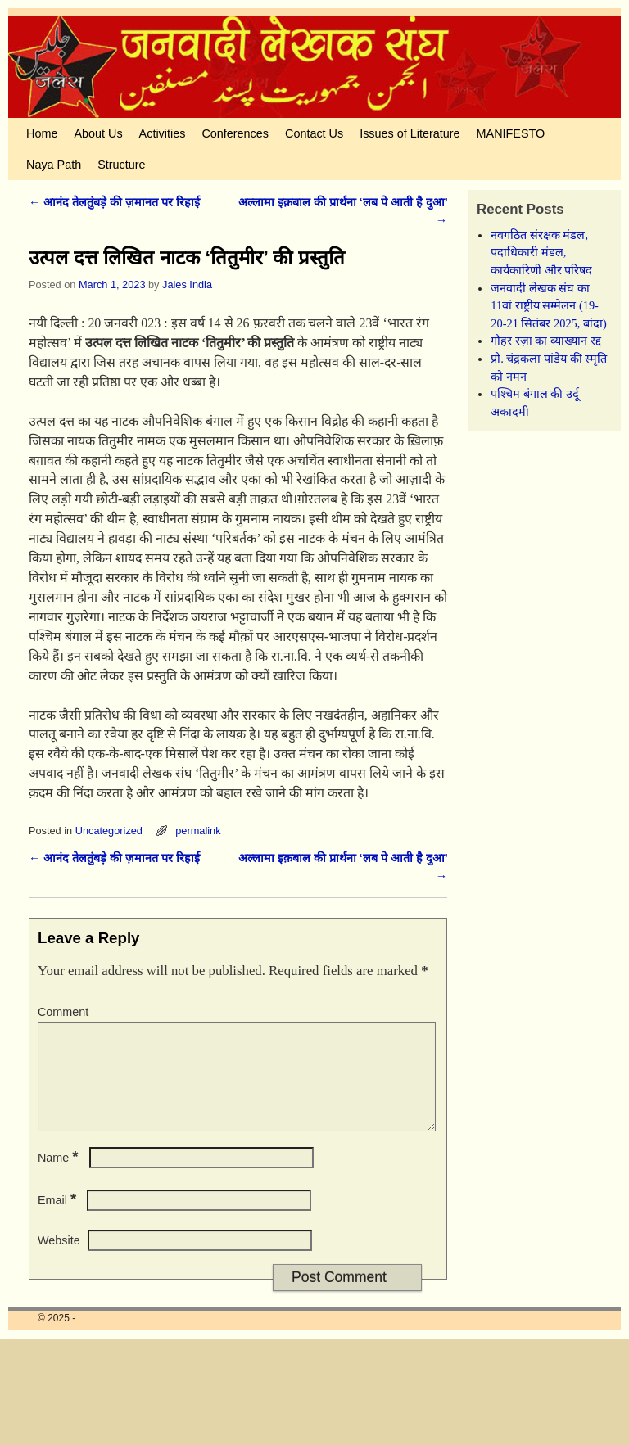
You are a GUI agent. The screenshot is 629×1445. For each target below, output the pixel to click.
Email (58, 1219)
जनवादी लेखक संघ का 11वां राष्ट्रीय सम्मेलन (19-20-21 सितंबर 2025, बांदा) (549, 306)
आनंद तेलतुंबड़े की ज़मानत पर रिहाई (114, 202)
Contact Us (314, 133)
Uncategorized (109, 830)
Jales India (187, 284)
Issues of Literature (409, 133)
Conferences (235, 133)
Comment (63, 1011)
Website (59, 1260)
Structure (121, 164)
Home (41, 133)
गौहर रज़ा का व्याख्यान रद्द (545, 340)
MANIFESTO (511, 133)
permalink (197, 830)
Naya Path (53, 164)
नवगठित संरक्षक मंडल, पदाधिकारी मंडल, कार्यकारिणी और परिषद (541, 252)
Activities (162, 133)
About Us (98, 133)
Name (60, 1177)
